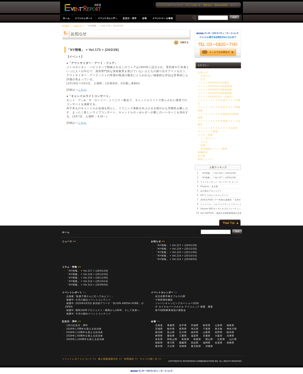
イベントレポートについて (170, 5)
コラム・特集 (205, 135)
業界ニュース (205, 159)
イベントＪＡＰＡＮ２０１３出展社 (218, 128)
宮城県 (193, 325)
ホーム (66, 232)
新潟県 (157, 332)
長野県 (216, 332)
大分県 (169, 346)
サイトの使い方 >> (150, 359)
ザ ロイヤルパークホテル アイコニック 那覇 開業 (182, 306)
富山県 (169, 332)
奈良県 (157, 339)
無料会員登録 (221, 5)
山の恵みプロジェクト (211, 191)
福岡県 (205, 342)
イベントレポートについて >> (79, 359)
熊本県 (157, 346)
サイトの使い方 (193, 5)
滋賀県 (193, 335)
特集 (203, 145)
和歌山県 (170, 339)
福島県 (228, 325)
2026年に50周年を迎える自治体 (83, 335)
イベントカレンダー (164, 292)
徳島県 (157, 342)
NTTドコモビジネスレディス (214, 195)
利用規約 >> (131, 359)
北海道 (157, 325)
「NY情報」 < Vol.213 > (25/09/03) (174, 259)
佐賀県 (216, 342)
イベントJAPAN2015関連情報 (215, 89)
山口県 (231, 339)
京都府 (205, 335)
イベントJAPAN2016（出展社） (216, 96)
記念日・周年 (71, 321)
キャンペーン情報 (208, 131)
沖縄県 (207, 346)
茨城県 (157, 328)
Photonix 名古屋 (209, 186)
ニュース (69, 241)
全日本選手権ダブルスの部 (168, 296)
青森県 (169, 325)
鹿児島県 (194, 346)
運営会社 (207, 5)
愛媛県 (181, 342)
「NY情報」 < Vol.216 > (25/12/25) (218, 173)
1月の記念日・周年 (75, 325)
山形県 (216, 325)
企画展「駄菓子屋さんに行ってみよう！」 (88, 296)
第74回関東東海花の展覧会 (170, 310)
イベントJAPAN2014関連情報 (215, 86)
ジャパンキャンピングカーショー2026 (175, 303)
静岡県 (157, 335)
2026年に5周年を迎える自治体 (82, 328)
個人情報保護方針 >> (110, 359)
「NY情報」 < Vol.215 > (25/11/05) (174, 252)
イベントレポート (74, 292)
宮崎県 (181, 346)
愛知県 (169, 335)
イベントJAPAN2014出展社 (213, 82)
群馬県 (181, 328)
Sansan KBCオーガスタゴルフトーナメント (221, 209)
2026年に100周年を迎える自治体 (83, 339)
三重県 (181, 335)
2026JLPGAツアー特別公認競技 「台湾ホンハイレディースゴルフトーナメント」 (239, 200)
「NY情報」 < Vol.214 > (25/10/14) (174, 255)
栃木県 (169, 328)
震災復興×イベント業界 (214, 148)
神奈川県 (230, 328)
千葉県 (205, 328)
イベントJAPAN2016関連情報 (215, 93)
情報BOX (203, 152)
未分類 (201, 155)
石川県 (181, 332)
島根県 (195, 339)
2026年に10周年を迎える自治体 (83, 332)
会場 (155, 321)
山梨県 (205, 332)
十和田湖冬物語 (162, 299)
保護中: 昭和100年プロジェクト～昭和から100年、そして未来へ (101, 310)
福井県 (193, 332)
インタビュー (208, 138)
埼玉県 (193, 328)
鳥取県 (183, 339)
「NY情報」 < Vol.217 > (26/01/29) (218, 177)
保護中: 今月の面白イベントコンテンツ (87, 299)
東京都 (216, 328)
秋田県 (205, 325)
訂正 (203, 79)
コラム (204, 142)
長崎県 (228, 342)
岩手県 (181, 325)
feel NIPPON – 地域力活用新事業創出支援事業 (223, 213)
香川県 (169, 342)
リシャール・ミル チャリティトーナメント (221, 204)
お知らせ (77, 26)
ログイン (234, 5)
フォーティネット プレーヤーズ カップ (219, 182)
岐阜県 (228, 332)
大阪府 (216, 335)
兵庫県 (228, 335)
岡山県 (207, 339)
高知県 (193, 342)
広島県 (219, 339)
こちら (82, 89)
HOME (65, 26)
